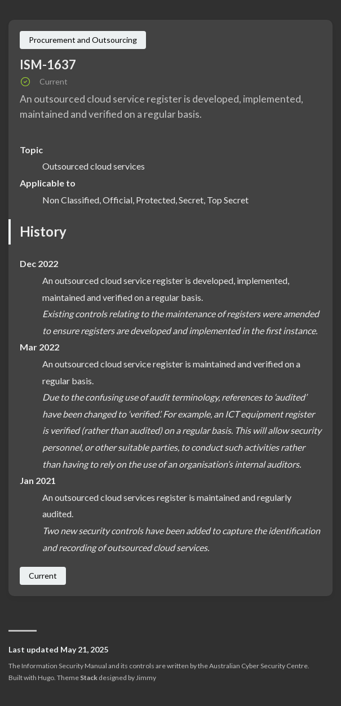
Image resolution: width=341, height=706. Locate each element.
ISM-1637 (48, 64)
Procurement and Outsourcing (83, 40)
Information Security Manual (64, 665)
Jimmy (146, 677)
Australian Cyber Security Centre (258, 665)
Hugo (46, 677)
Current (43, 575)
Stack (89, 677)
